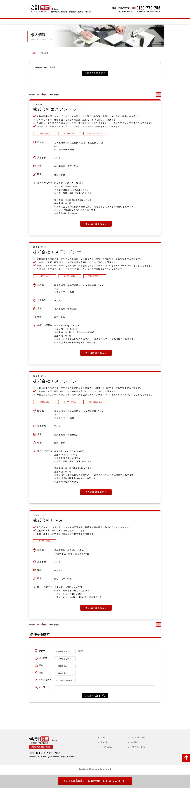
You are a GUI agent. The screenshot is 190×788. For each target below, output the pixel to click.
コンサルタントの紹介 (121, 22)
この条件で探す (93, 696)
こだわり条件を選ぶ (66, 681)
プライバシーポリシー (139, 747)
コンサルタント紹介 (138, 738)
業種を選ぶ (62, 666)
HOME (42, 22)
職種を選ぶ (62, 674)
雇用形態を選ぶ (64, 659)
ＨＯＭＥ (104, 738)
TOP (33, 53)
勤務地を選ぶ (63, 652)
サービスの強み (95, 22)
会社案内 (134, 743)
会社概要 (148, 22)
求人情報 (68, 22)
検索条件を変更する (95, 73)
